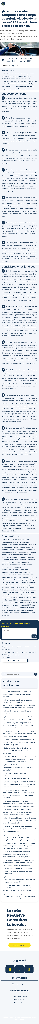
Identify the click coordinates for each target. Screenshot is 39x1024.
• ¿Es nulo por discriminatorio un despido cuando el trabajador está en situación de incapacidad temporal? (19, 879)
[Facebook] (10, 969)
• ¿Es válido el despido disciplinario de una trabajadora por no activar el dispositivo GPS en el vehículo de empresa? (19, 845)
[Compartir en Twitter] (22, 66)
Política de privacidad (20, 1003)
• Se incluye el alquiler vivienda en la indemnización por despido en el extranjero (17, 750)
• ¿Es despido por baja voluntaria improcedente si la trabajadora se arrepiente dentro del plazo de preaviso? (19, 837)
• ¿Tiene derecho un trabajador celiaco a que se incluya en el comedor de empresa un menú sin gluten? (19, 742)
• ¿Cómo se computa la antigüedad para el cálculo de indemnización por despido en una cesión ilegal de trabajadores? (19, 784)
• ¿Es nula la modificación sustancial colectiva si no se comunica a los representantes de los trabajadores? (17, 854)
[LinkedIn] (19, 969)
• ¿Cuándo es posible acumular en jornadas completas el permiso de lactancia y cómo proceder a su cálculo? (19, 820)
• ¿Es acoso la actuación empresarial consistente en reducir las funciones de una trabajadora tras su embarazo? (18, 812)
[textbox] (19, 633)
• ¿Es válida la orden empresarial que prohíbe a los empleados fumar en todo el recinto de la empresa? (19, 896)
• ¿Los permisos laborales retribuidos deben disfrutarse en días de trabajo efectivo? (17, 694)
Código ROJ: (6, 657)
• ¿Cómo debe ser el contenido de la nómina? (17, 712)
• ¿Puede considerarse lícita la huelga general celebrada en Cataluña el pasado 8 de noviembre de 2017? (19, 828)
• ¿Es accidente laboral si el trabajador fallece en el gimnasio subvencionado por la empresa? (19, 871)
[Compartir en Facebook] (18, 66)
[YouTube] (29, 969)
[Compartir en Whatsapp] (30, 66)
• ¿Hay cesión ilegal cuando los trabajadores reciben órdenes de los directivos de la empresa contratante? (17, 775)
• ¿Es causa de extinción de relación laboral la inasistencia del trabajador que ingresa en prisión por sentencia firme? (19, 759)
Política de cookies (19, 1000)
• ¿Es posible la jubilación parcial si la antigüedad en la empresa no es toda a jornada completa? (18, 725)
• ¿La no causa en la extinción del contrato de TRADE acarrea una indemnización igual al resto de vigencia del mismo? (19, 887)
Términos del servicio (20, 997)
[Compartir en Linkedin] (26, 66)
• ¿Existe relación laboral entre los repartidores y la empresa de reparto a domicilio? (18, 767)
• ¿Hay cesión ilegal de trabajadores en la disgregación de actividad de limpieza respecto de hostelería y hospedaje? (18, 862)
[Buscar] (19, 674)
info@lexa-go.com (21, 984)
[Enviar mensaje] (34, 636)
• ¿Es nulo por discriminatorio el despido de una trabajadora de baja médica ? (18, 718)
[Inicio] (3, 4)
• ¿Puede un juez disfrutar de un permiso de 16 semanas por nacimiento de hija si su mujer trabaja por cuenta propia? (19, 733)
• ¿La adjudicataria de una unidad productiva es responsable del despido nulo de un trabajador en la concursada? (18, 803)
